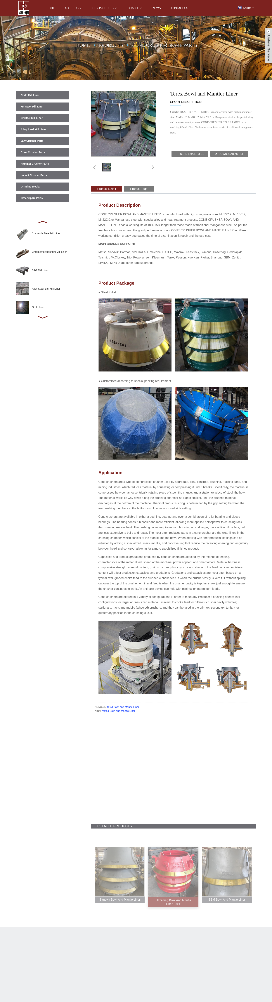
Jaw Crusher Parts (32, 140)
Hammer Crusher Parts (35, 163)
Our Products (104, 8)
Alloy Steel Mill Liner (33, 129)
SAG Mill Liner (40, 270)
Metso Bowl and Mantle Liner (118, 710)
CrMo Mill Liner (30, 95)
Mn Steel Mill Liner (32, 106)
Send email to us (192, 153)
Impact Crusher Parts (34, 175)
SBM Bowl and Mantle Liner (123, 707)
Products (111, 45)
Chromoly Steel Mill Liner (46, 233)
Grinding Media (30, 186)
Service (135, 8)
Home (50, 8)
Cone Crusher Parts (33, 152)
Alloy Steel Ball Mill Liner (46, 288)
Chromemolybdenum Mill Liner (49, 251)
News (157, 8)
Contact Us (179, 8)
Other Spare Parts (32, 198)
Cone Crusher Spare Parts (164, 45)
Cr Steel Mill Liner (32, 118)
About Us (73, 8)
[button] (42, 222)
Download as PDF (231, 153)
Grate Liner (38, 307)
